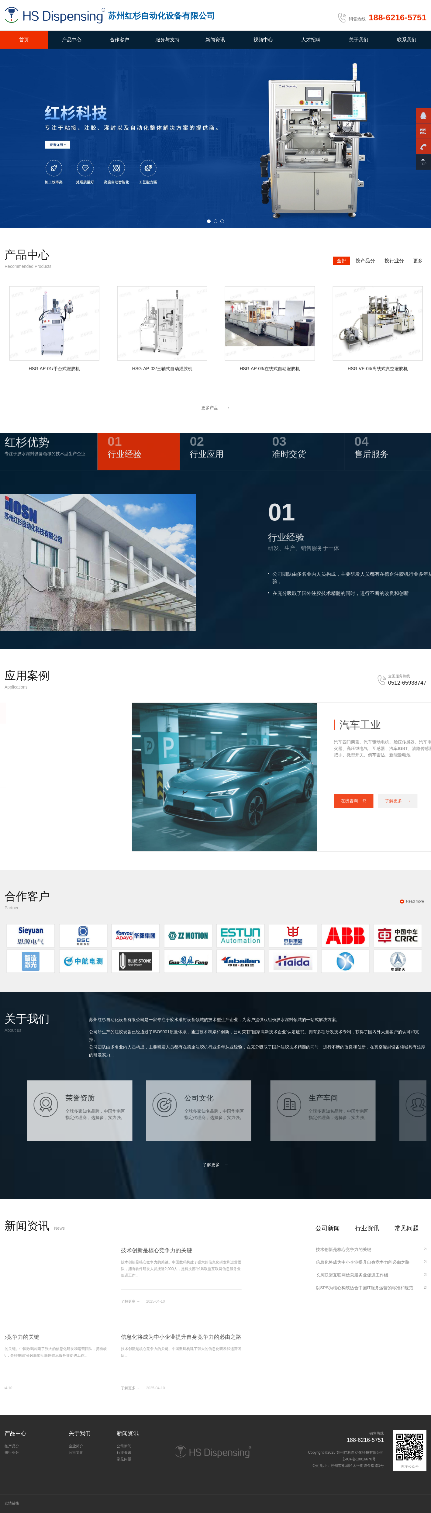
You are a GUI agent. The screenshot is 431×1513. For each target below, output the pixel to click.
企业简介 (76, 1446)
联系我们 (406, 39)
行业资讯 (367, 1228)
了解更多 (216, 1164)
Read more (415, 901)
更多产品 (215, 407)
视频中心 (263, 39)
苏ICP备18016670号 (360, 1459)
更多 (418, 260)
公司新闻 (327, 1228)
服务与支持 (167, 39)
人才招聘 (311, 39)
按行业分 (394, 260)
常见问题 (407, 1228)
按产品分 (365, 260)
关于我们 (358, 39)
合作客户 (119, 39)
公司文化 (76, 1452)
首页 (24, 39)
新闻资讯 (215, 39)
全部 (342, 260)
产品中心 (71, 39)
